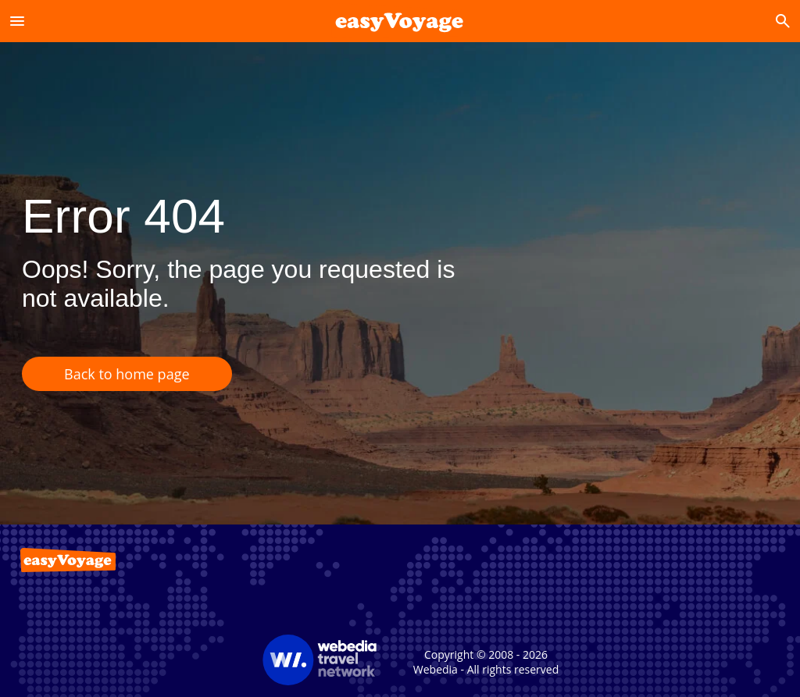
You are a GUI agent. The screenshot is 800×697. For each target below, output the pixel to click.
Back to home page (127, 374)
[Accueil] (399, 20)
